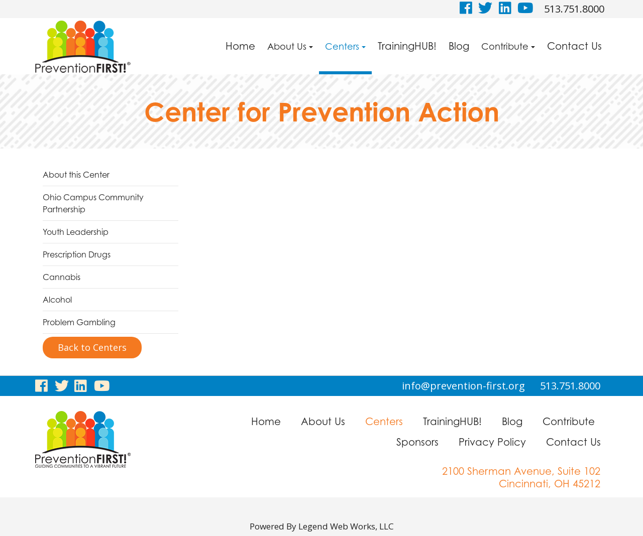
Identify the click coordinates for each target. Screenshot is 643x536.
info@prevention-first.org (463, 385)
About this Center (76, 175)
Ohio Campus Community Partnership (93, 203)
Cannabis (61, 277)
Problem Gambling (79, 322)
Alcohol (57, 300)
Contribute (508, 46)
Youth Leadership (76, 232)
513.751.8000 (574, 9)
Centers (345, 46)
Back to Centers (92, 347)
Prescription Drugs (77, 254)
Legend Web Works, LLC (348, 526)
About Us (290, 46)
